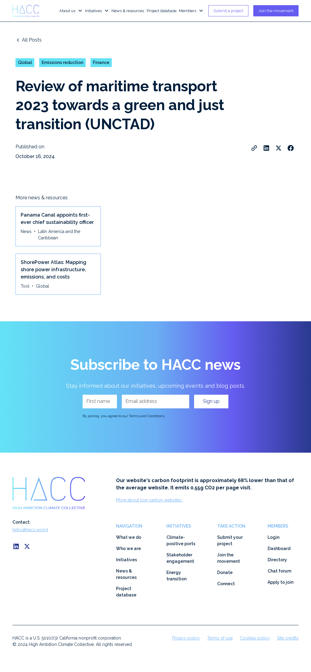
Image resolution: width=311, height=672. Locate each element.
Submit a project (228, 10)
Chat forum (279, 571)
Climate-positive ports (180, 540)
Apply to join (280, 582)
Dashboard (279, 548)
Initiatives (126, 559)
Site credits (288, 638)
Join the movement (275, 10)
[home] (28, 11)
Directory (277, 559)
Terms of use (220, 638)
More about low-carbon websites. (149, 500)
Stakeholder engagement (180, 558)
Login (273, 537)
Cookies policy (255, 638)
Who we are (128, 548)
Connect (226, 583)
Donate (225, 572)
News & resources (127, 10)
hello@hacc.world (30, 529)
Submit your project (230, 540)
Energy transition (176, 575)
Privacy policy (186, 638)
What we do (128, 537)
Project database (161, 10)
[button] (71, 10)
